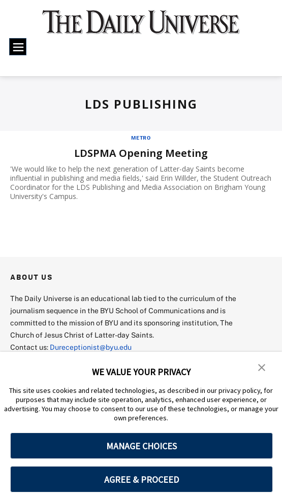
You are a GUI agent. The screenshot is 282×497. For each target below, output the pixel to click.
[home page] (141, 27)
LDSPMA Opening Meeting (141, 153)
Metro (141, 138)
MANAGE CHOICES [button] (141, 446)
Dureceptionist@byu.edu (91, 347)
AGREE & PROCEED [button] (141, 479)
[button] (261, 366)
